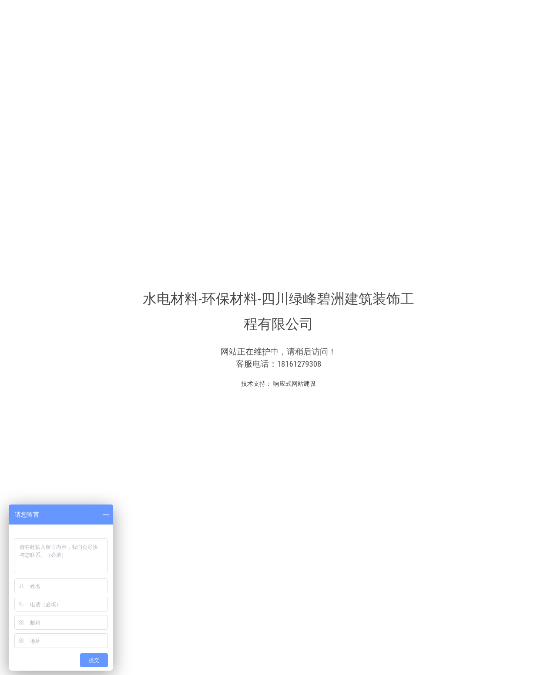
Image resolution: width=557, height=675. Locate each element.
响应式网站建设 (293, 383)
